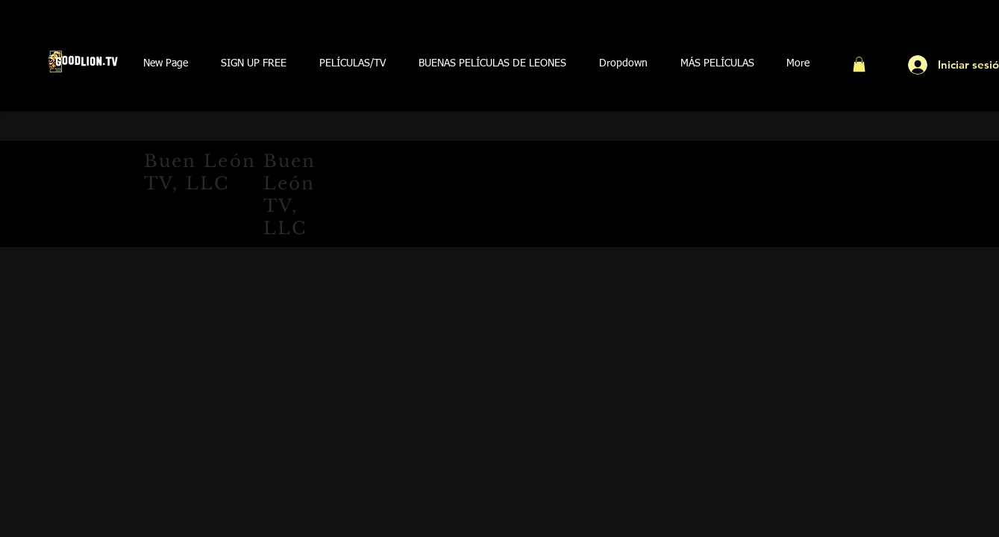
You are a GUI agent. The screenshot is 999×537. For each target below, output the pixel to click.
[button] (253, 63)
